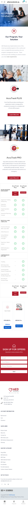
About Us (3, 432)
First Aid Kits (3, 464)
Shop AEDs (3, 452)
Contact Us (3, 435)
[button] (23, 2)
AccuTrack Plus (15, 187)
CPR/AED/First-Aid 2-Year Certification (7, 320)
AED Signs (3, 462)
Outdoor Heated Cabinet (6, 469)
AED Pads (3, 457)
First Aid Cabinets (5, 467)
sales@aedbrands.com (6, 481)
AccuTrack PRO (14, 157)
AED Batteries (4, 455)
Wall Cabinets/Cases (5, 459)
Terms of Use (20, 496)
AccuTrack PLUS (14, 98)
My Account (3, 415)
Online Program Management (5, 190)
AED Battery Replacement (7, 440)
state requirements (12, 56)
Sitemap (3, 442)
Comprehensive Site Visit (5, 255)
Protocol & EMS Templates (5, 221)
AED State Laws (4, 437)
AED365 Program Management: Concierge (19, 320)
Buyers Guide (4, 430)
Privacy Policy (13, 496)
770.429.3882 (7, 404)
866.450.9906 (7, 402)
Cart (2, 418)
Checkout (3, 420)
